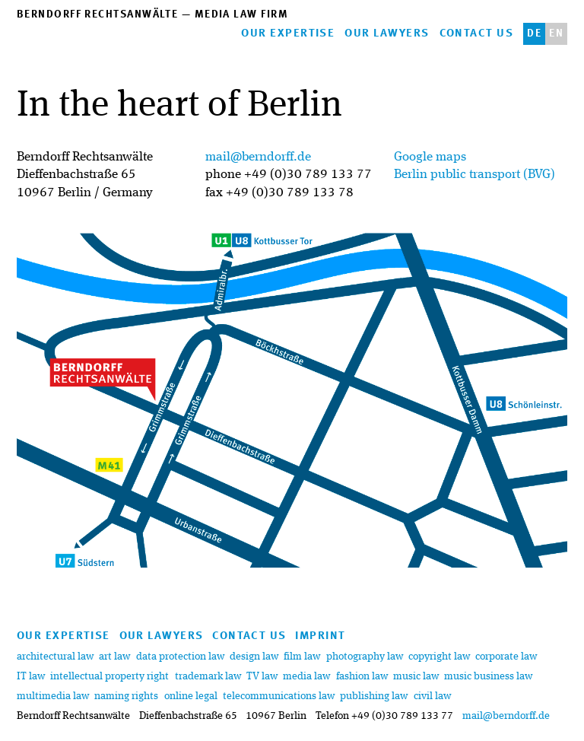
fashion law (362, 676)
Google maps (430, 157)
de (534, 34)
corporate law (506, 656)
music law (416, 676)
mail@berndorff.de (258, 157)
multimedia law (53, 696)
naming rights (126, 696)
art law (114, 656)
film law (303, 656)
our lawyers (386, 34)
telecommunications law (279, 696)
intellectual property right (109, 676)
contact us (477, 34)
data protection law (180, 656)
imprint (320, 636)
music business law (488, 676)
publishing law (374, 696)
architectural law (55, 656)
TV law (263, 676)
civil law (432, 696)
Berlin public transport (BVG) (474, 174)
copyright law (439, 656)
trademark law (208, 676)
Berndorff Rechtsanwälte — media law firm (152, 15)
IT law (31, 676)
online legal (190, 696)
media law (306, 676)
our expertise (288, 34)
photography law (364, 656)
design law (255, 656)
